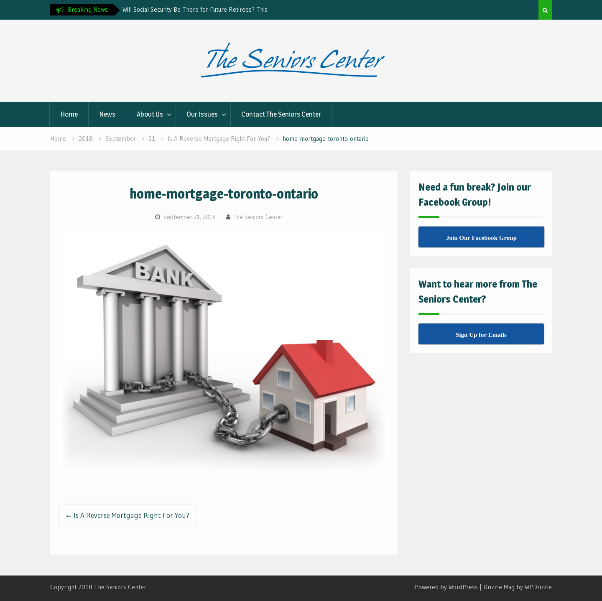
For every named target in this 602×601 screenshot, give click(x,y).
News (107, 114)
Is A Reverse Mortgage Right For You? (131, 515)
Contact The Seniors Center (281, 114)
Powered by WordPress (446, 587)
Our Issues (202, 114)
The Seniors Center (258, 217)
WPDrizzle (538, 587)
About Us (150, 114)
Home (69, 114)
